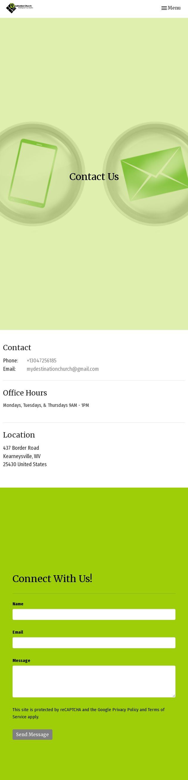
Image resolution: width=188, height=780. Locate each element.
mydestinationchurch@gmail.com (63, 369)
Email (18, 632)
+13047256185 (41, 360)
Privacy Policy (125, 709)
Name (18, 604)
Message (21, 660)
